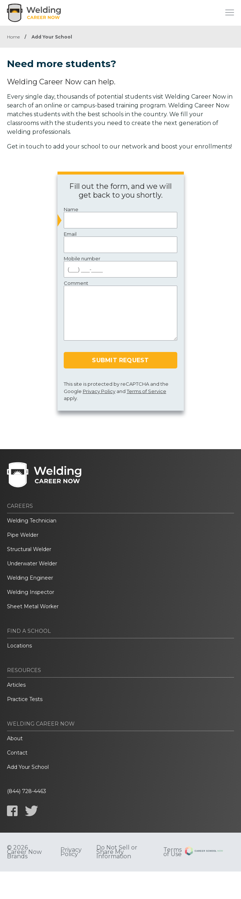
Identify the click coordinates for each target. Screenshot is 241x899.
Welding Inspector (30, 592)
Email (121, 242)
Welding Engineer (30, 578)
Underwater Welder (32, 563)
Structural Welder (29, 549)
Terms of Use (172, 852)
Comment (121, 310)
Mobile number (121, 267)
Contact (17, 752)
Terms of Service (146, 391)
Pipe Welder (22, 535)
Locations (19, 645)
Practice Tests (24, 699)
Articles (16, 685)
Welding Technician (31, 520)
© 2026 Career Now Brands (24, 852)
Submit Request (120, 360)
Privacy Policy (99, 391)
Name (121, 217)
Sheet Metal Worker (33, 606)
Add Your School (28, 767)
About (15, 738)
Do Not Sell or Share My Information (116, 852)
